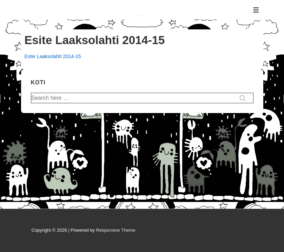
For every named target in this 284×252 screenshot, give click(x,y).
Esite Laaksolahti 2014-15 (53, 56)
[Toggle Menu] (256, 10)
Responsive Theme (116, 230)
